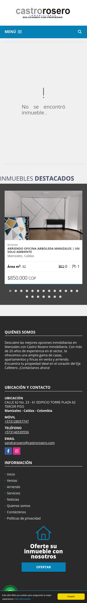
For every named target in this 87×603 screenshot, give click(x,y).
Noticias (13, 499)
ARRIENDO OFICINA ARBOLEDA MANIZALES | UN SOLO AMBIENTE (43, 250)
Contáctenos (16, 512)
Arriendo (13, 487)
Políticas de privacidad (24, 518)
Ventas (12, 480)
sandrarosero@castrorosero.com (30, 443)
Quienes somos (18, 505)
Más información (22, 599)
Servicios (13, 493)
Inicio (11, 474)
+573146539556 (17, 432)
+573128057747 (17, 421)
